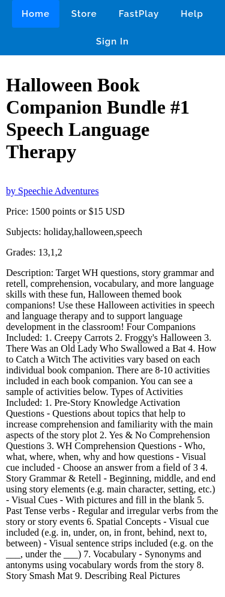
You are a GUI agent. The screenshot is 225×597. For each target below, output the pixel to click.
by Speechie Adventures (52, 191)
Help (192, 13)
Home (36, 13)
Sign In (112, 41)
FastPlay (139, 13)
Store (84, 13)
